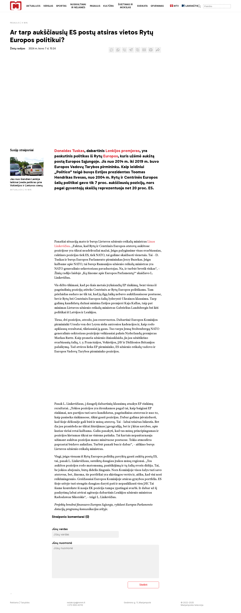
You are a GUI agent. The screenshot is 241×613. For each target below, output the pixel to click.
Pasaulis (95, 6)
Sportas (61, 6)
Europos (110, 156)
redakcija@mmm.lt (76, 602)
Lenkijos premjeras (123, 150)
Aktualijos (33, 6)
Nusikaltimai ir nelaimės (78, 6)
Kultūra (108, 6)
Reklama (14, 602)
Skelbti (143, 584)
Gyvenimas (157, 6)
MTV (174, 6)
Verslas (48, 6)
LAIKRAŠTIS (190, 6)
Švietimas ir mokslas (125, 6)
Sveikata (142, 6)
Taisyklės (25, 602)
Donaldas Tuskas (69, 150)
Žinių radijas (17, 48)
